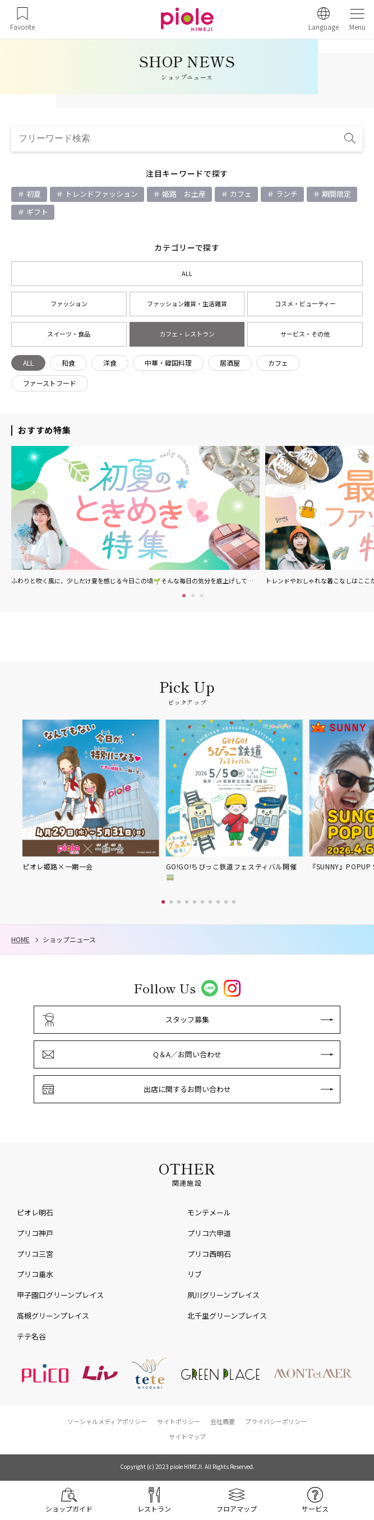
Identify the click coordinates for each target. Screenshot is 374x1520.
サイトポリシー (178, 1421)
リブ (194, 1274)
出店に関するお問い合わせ (187, 1089)
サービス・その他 (305, 333)
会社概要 (222, 1421)
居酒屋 (230, 362)
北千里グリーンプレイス (227, 1315)
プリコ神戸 (35, 1233)
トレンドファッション (100, 193)
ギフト (36, 211)
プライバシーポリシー (276, 1421)
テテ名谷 (31, 1336)
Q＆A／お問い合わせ (187, 1054)
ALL (187, 273)
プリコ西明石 (209, 1254)
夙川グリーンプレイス (223, 1294)
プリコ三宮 (35, 1254)
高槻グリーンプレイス (53, 1315)
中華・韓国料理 (168, 362)
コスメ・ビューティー (305, 303)
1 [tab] (184, 595)
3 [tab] (202, 595)
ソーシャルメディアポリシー (107, 1421)
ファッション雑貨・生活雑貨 (187, 303)
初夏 (33, 193)
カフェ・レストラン (187, 333)
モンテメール (209, 1212)
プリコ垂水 (35, 1274)
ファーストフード (49, 383)
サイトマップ (187, 1436)
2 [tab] (193, 595)
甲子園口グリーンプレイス (60, 1294)
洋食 (110, 362)
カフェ (240, 193)
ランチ (286, 193)
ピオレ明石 (35, 1212)
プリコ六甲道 (209, 1233)
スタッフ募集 (187, 1019)
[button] (163, 902)
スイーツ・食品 (68, 333)
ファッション (68, 303)
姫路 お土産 (183, 193)
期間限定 (335, 193)
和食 (68, 362)
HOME (20, 939)
